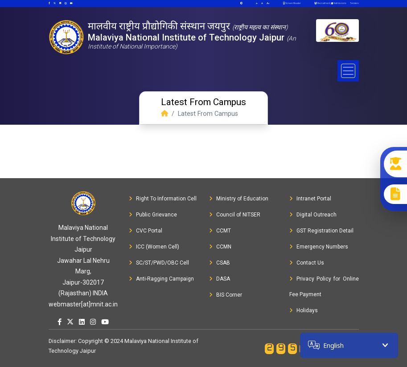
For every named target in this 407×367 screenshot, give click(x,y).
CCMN (220, 247)
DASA (219, 279)
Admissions (338, 3)
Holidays (303, 310)
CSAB (219, 263)
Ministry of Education (238, 199)
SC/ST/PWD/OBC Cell (159, 263)
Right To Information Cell (163, 199)
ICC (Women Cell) (154, 247)
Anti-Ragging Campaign (161, 279)
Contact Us (306, 263)
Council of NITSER (234, 215)
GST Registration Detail (321, 231)
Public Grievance (153, 215)
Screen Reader (292, 3)
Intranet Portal (310, 199)
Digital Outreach (313, 215)
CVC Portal (145, 231)
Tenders (354, 3)
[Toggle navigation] (348, 71)
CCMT (220, 231)
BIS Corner (225, 295)
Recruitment (322, 3)
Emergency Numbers (318, 247)
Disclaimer (62, 341)
